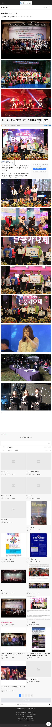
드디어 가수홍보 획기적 (32, 679)
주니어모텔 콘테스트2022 (32, 472)
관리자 (3, 474)
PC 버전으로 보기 (26, 725)
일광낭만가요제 (30, 527)
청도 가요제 (29, 495)
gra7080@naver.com (28, 716)
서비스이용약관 (31, 708)
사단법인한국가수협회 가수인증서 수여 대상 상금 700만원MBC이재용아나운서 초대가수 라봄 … (38, 654)
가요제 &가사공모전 (31, 559)
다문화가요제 (4, 472)
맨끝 (32, 695)
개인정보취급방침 (21, 708)
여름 (4, 16)
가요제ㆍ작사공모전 (6, 495)
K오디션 (9, 447)
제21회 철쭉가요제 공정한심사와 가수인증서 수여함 (13, 687)
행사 (27, 590)
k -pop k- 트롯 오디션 (12, 450)
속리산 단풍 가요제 (31, 622)
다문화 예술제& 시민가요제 (7, 559)
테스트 (2, 590)
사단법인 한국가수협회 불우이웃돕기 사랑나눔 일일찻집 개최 (13, 654)
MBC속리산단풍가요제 (6, 622)
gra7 (28, 530)
